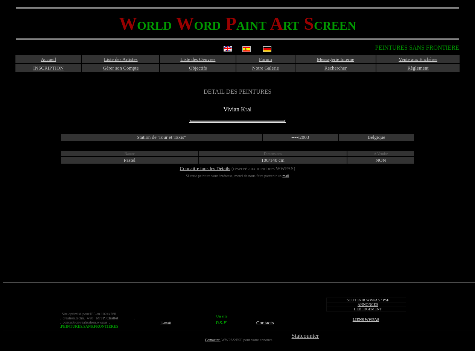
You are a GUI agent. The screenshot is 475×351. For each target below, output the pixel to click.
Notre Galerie (265, 68)
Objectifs (198, 68)
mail (285, 176)
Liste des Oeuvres (197, 59)
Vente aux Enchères (418, 59)
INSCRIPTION (48, 68)
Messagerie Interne (335, 59)
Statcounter (305, 336)
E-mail (165, 323)
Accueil (48, 59)
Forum (265, 59)
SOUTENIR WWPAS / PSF (368, 300)
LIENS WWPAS (366, 320)
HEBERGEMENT (368, 309)
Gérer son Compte (121, 68)
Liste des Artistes (121, 59)
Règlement (417, 68)
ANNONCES (368, 304)
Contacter (212, 340)
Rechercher (335, 68)
